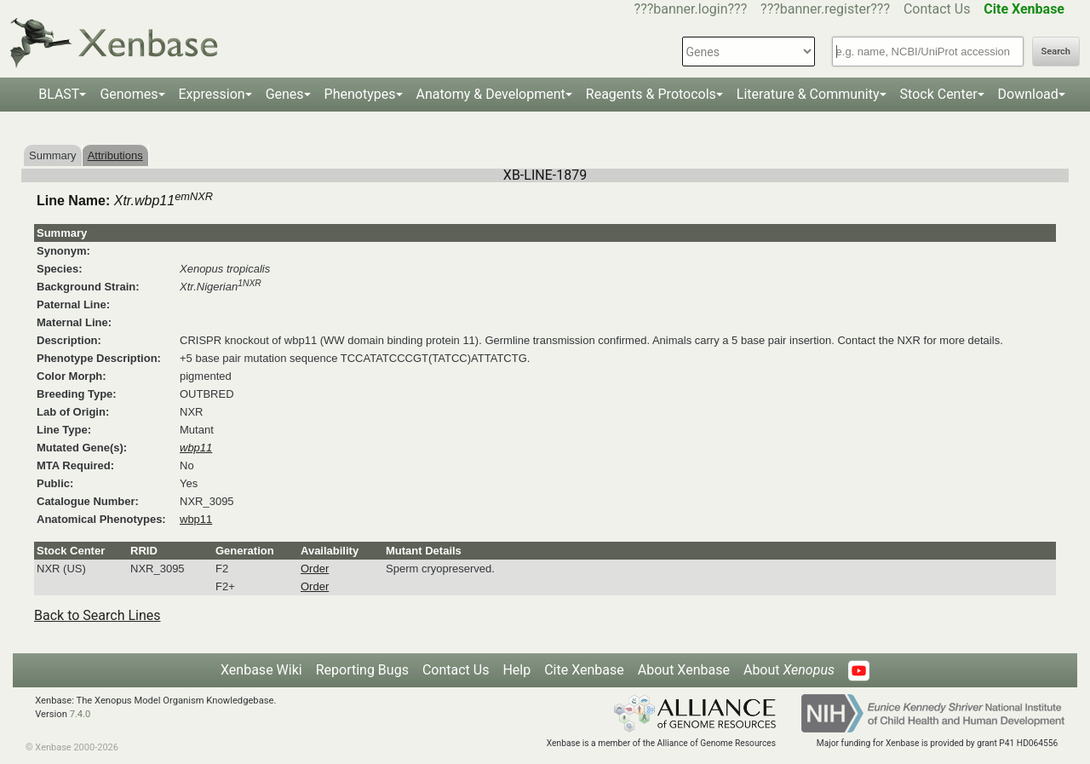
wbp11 (196, 519)
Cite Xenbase (584, 670)
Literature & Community (808, 94)
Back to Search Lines (97, 615)
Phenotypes (360, 94)
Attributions (115, 155)
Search (1055, 51)
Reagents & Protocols (651, 94)
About (789, 670)
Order (315, 568)
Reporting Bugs (362, 670)
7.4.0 (80, 714)
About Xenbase (684, 670)
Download (1028, 94)
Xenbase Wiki (261, 670)
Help (516, 670)
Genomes (129, 94)
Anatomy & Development (490, 94)
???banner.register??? (825, 9)
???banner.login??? (691, 9)
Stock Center (939, 94)
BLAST (58, 94)
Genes (285, 94)
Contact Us (937, 9)
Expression (212, 94)
